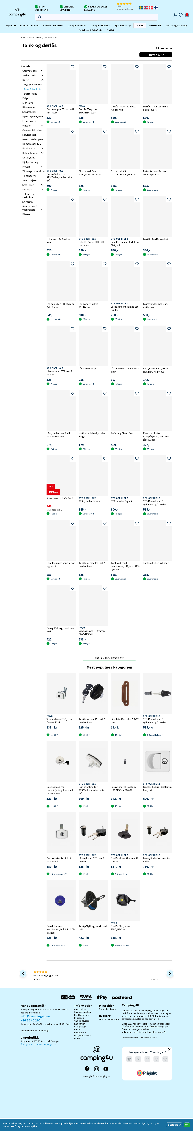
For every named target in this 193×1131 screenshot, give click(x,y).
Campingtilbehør (100, 25)
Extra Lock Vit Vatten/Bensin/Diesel (123, 173)
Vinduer (26, 125)
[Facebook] (87, 1069)
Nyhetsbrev (80, 1032)
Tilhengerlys (29, 175)
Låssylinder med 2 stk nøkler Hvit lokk (58, 435)
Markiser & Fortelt (53, 25)
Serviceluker (29, 111)
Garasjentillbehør (32, 130)
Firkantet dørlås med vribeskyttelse (155, 173)
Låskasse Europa (88, 368)
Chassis (140, 25)
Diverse (26, 214)
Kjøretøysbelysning (33, 116)
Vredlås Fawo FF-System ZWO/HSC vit (92, 632)
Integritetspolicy (82, 1035)
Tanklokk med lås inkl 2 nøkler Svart (92, 564)
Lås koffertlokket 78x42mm (88, 305)
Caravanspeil (29, 70)
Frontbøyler (29, 121)
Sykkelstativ (29, 75)
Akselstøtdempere (32, 139)
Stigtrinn (27, 201)
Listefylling (28, 157)
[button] (127, 6)
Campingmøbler (77, 25)
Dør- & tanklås (50, 37)
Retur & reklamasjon (109, 1019)
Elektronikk (154, 25)
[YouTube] (105, 1069)
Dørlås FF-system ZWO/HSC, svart (88, 111)
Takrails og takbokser (28, 195)
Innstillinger (174, 1124)
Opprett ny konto (107, 1009)
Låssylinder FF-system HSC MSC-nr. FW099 (155, 370)
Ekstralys (27, 102)
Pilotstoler (28, 107)
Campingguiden (81, 1020)
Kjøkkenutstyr (123, 25)
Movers (26, 166)
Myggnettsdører (33, 84)
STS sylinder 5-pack (121, 501)
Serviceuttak (29, 134)
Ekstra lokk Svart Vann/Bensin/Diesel (90, 173)
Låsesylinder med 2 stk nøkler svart (155, 305)
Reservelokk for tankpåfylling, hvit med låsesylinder (156, 436)
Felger (26, 98)
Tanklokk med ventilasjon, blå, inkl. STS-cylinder (125, 566)
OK (186, 1124)
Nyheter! (11, 25)
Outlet (110, 30)
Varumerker (80, 1026)
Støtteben (28, 184)
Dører (38, 37)
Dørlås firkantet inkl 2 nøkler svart (155, 108)
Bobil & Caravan (29, 25)
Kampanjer (79, 1023)
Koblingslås (29, 148)
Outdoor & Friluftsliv (90, 30)
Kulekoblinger (30, 153)
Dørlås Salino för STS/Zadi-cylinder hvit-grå (59, 177)
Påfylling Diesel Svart (123, 433)
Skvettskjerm (29, 180)
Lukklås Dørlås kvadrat (155, 239)
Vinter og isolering (176, 25)
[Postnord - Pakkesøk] (122, 997)
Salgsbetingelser (82, 1012)
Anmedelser (80, 1009)
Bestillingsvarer (82, 1014)
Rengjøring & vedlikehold (29, 208)
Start (23, 37)
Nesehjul (27, 189)
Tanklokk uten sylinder (156, 563)
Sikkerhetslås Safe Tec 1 (60, 498)
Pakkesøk (79, 1017)
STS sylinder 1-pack (89, 501)
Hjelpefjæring (30, 162)
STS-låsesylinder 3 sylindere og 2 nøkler (154, 502)
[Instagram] (96, 1069)
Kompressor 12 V (31, 143)
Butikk (77, 1029)
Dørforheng (30, 93)
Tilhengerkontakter (33, 171)
